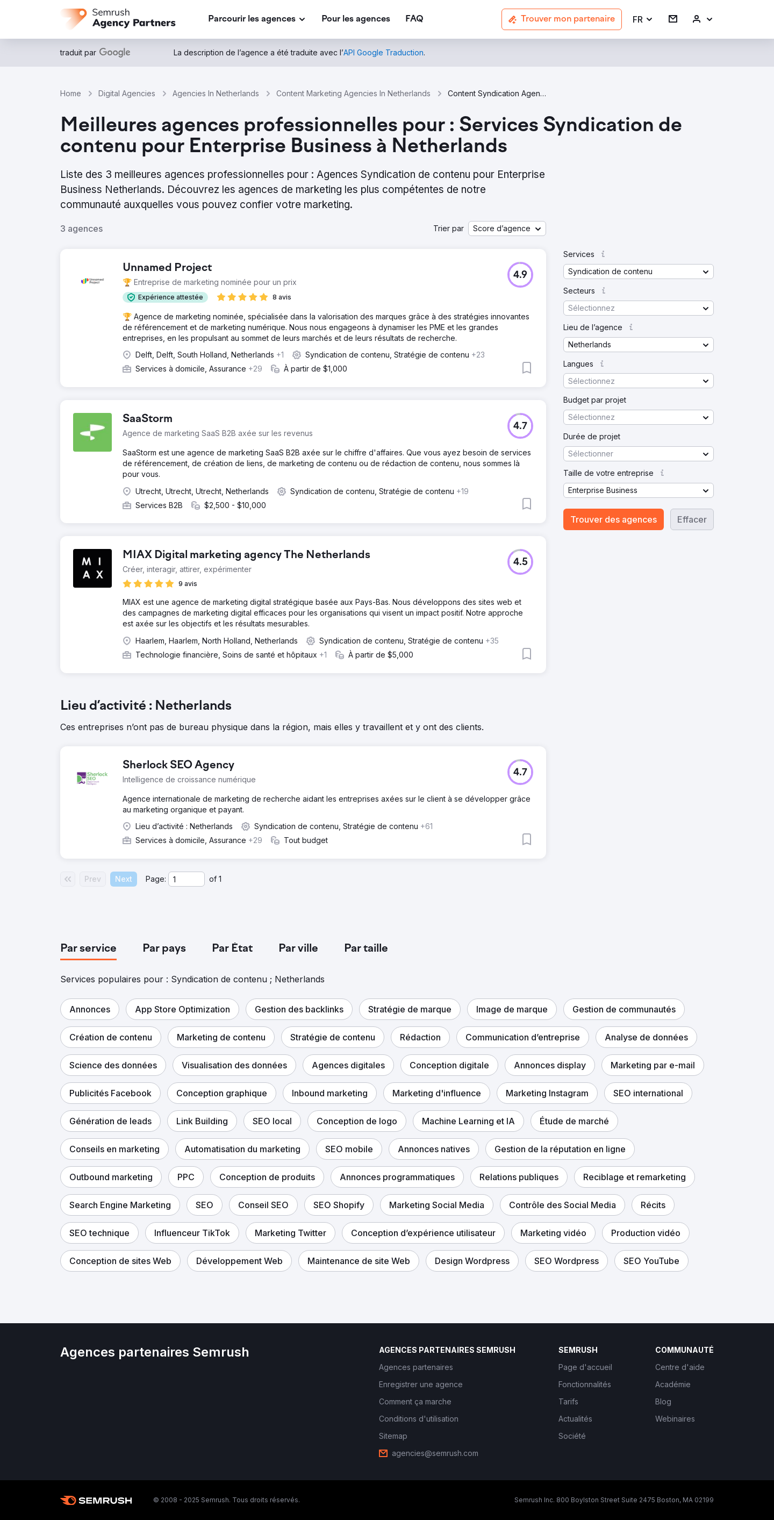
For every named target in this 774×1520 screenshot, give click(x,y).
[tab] (88, 949)
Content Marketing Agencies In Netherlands (353, 93)
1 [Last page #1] (220, 878)
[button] (643, 19)
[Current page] (186, 879)
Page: (156, 878)
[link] (355, 19)
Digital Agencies (126, 93)
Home (70, 93)
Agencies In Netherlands (216, 93)
